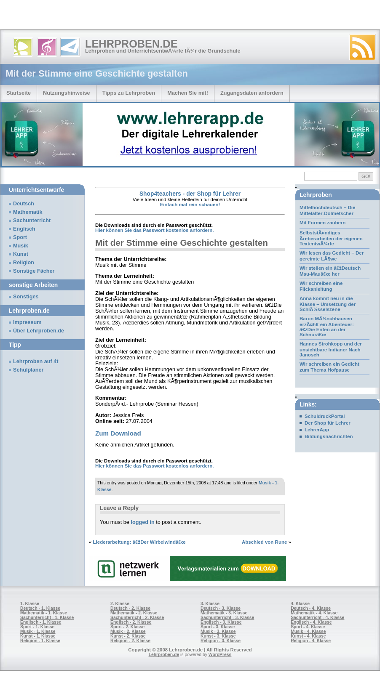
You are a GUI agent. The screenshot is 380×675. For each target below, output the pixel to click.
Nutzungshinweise (66, 93)
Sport (20, 237)
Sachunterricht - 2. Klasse (137, 617)
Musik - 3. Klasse (218, 631)
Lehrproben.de (131, 44)
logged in (142, 522)
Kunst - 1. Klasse (37, 636)
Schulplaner (28, 370)
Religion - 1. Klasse (40, 640)
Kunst (20, 254)
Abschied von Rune (264, 542)
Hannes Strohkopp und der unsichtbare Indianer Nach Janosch (331, 349)
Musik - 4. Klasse (308, 631)
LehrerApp (317, 429)
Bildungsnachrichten (329, 436)
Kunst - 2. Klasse (127, 636)
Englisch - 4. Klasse (311, 622)
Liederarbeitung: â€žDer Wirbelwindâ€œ (139, 542)
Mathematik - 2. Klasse (133, 613)
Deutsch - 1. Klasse (40, 608)
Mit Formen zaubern (322, 222)
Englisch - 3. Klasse (221, 622)
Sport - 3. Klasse (218, 627)
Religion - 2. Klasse (130, 640)
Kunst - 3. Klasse (218, 636)
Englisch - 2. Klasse (130, 622)
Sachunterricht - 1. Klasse (47, 617)
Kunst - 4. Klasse (308, 636)
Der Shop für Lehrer (328, 422)
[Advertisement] (98, 16)
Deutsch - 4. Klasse (311, 608)
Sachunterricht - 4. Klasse (317, 617)
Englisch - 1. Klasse (40, 622)
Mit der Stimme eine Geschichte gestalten (181, 242)
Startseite (18, 93)
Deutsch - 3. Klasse (221, 608)
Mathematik (28, 212)
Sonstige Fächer (33, 271)
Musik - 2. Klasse (128, 631)
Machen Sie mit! (187, 93)
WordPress (220, 654)
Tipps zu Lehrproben (128, 93)
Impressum (27, 322)
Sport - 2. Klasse (127, 627)
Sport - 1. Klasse (37, 627)
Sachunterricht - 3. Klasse (227, 617)
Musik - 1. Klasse (38, 631)
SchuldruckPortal (325, 416)
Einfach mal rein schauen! (190, 204)
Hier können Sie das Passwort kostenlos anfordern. (154, 230)
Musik (20, 246)
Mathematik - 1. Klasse (43, 613)
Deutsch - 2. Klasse (130, 608)
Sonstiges (25, 297)
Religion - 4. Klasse (311, 640)
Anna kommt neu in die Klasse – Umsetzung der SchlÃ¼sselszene (328, 304)
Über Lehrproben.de (38, 331)
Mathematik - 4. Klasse (314, 613)
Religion (23, 263)
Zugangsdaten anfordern (252, 93)
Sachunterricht (32, 220)
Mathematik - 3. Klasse (224, 613)
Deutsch (23, 204)
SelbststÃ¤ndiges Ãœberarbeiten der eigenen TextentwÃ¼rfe (331, 238)
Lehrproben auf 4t (36, 361)
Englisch (24, 229)
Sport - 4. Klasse (308, 627)
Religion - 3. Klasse (221, 640)
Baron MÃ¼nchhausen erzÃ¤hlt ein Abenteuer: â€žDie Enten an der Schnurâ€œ (327, 326)
